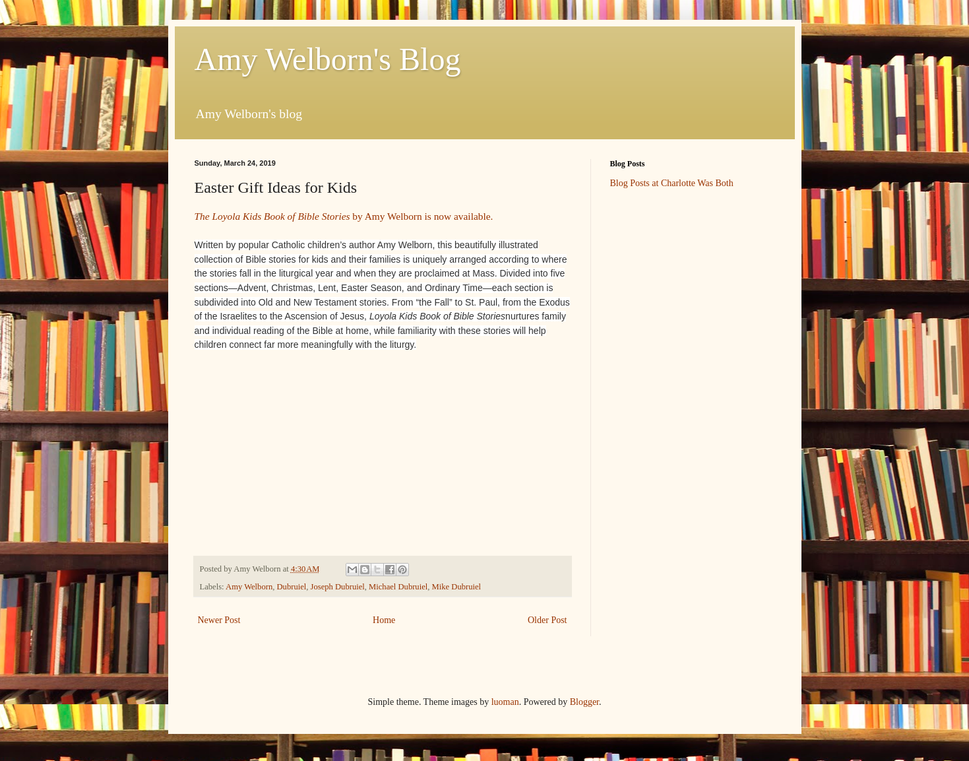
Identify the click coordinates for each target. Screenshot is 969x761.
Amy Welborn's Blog (328, 59)
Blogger (584, 702)
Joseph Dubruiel (338, 586)
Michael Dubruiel (398, 586)
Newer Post (219, 620)
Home (384, 620)
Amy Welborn (249, 586)
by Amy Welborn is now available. (344, 216)
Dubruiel (292, 586)
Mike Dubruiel (457, 586)
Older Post (547, 620)
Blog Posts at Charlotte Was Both (672, 183)
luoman (505, 702)
